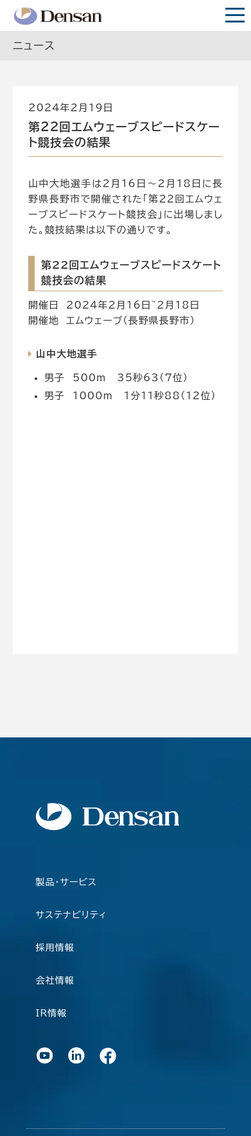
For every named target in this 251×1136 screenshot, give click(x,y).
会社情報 (55, 980)
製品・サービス (66, 882)
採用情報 (55, 947)
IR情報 (51, 1013)
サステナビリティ (71, 914)
